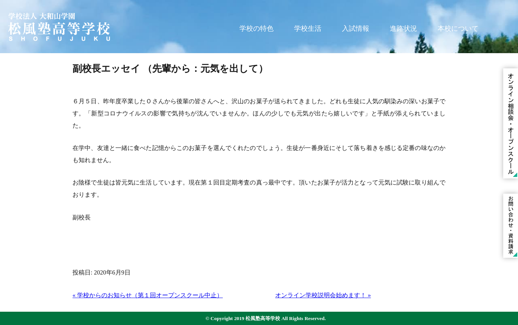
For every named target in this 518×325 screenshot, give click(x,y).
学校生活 (307, 28)
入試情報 (355, 28)
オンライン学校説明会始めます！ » (323, 295)
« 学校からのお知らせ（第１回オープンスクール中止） (147, 295)
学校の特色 (256, 28)
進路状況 (403, 28)
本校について (458, 28)
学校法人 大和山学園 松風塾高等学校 (59, 26)
